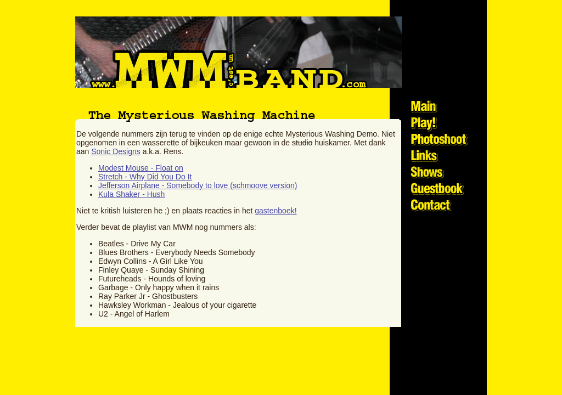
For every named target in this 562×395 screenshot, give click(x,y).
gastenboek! (275, 210)
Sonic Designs (115, 151)
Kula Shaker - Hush (131, 194)
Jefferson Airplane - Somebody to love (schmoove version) (197, 185)
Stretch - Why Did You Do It (145, 176)
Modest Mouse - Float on (140, 167)
